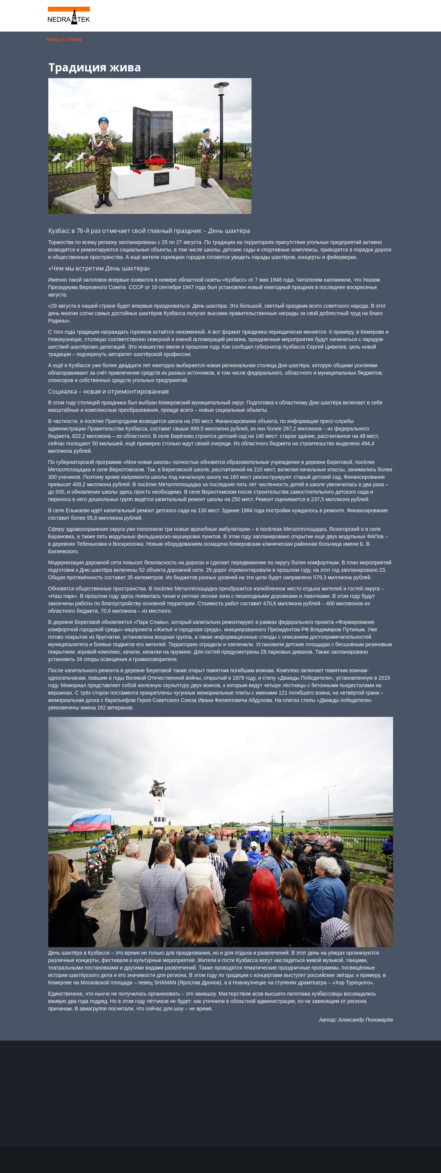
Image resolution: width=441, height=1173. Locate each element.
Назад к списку (64, 39)
